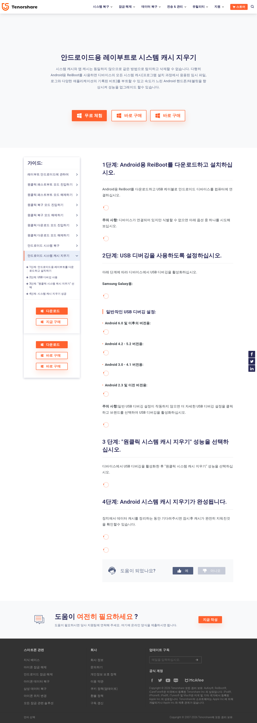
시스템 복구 (101, 6)
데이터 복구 (149, 6)
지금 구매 (50, 322)
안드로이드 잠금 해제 (38, 674)
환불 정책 (97, 696)
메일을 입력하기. (175, 659)
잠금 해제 (125, 6)
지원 (217, 6)
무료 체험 (89, 116)
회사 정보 (97, 660)
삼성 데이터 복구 (35, 688)
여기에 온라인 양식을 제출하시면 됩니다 (148, 625)
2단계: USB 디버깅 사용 (43, 277)
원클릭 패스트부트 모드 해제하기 (50, 195)
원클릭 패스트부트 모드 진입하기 (50, 184)
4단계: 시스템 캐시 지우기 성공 (48, 293)
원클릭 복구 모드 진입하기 (45, 205)
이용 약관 (97, 681)
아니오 (212, 571)
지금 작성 (210, 620)
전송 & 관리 (175, 6)
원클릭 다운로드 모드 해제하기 (48, 235)
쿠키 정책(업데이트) (104, 688)
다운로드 (50, 311)
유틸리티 (198, 6)
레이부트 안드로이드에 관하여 (48, 174)
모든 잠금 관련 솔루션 (38, 703)
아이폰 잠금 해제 (35, 667)
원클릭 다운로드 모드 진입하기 (48, 225)
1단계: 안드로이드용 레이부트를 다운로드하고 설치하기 (51, 268)
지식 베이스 (32, 660)
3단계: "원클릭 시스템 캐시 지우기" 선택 (51, 285)
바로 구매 (129, 116)
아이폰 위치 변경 (35, 696)
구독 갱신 (97, 703)
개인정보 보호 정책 (104, 674)
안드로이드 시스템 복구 (43, 245)
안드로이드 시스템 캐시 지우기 (48, 255)
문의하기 (97, 667)
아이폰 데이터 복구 (37, 681)
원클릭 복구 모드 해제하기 (45, 215)
